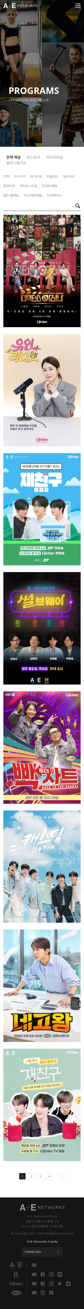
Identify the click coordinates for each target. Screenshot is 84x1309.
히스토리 (33, 157)
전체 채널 (13, 157)
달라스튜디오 (16, 163)
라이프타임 (54, 157)
